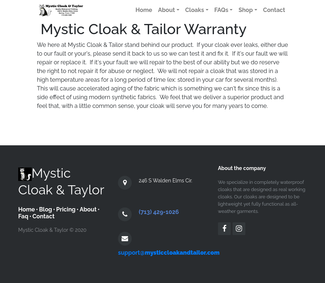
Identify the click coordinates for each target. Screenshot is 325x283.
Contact (43, 216)
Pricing (65, 209)
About (88, 209)
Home (26, 209)
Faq (23, 216)
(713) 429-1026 (159, 212)
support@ (168, 252)
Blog (45, 209)
